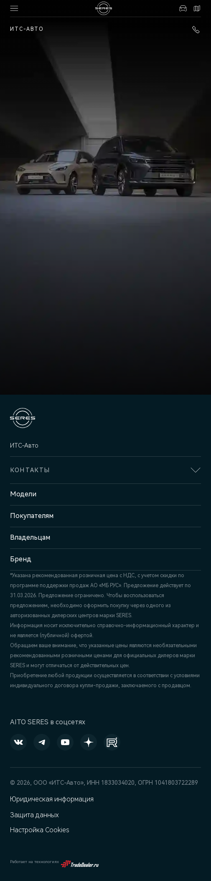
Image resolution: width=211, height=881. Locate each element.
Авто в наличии (183, 8)
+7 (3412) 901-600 (196, 30)
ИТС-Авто (27, 29)
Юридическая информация (52, 799)
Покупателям (31, 516)
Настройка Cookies (39, 830)
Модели (23, 494)
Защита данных (34, 815)
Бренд (20, 559)
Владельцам (30, 537)
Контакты (197, 8)
